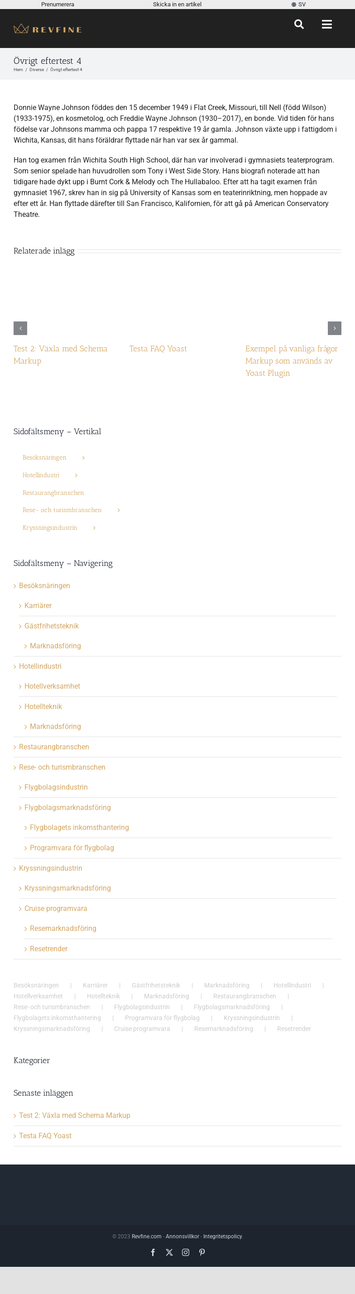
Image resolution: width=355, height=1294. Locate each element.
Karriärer (38, 605)
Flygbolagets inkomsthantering (79, 827)
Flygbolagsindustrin (56, 787)
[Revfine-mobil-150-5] (48, 27)
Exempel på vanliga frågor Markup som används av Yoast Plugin (291, 361)
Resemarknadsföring (63, 928)
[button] (20, 328)
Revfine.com (147, 1236)
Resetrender (48, 948)
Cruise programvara (55, 908)
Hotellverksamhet (52, 686)
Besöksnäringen (44, 585)
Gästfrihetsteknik (51, 626)
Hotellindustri (40, 666)
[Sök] (299, 24)
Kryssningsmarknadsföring (67, 888)
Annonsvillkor (182, 1236)
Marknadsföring (55, 646)
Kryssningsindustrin (50, 868)
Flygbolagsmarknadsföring (67, 807)
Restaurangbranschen (54, 747)
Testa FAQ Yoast (158, 349)
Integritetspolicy (222, 1236)
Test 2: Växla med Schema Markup (74, 1115)
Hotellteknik (43, 706)
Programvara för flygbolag (72, 847)
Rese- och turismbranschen (62, 767)
